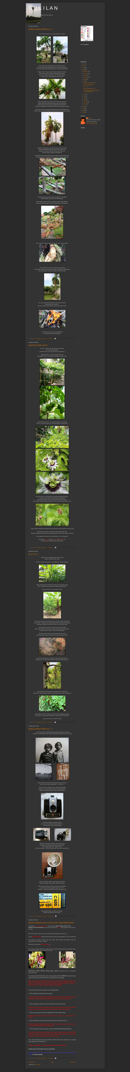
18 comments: (50, 1058)
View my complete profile (91, 123)
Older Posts (72, 1062)
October (85, 75)
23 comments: (50, 338)
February (85, 102)
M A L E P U (33, 554)
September (86, 77)
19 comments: (50, 722)
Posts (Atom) (37, 1064)
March (85, 100)
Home (52, 1062)
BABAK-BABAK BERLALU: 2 (40, 29)
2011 (83, 106)
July (84, 81)
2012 (83, 69)
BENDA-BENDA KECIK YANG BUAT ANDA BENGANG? (51, 923)
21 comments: (50, 547)
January (85, 104)
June (84, 94)
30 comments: (51, 916)
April (84, 98)
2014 (83, 65)
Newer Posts (32, 1062)
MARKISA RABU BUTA (38, 345)
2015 (83, 64)
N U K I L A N (43, 8)
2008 (83, 112)
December (85, 71)
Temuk (89, 118)
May (84, 96)
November (85, 73)
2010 (83, 108)
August (85, 79)
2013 (83, 67)
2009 (83, 110)
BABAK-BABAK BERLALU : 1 (41, 729)
